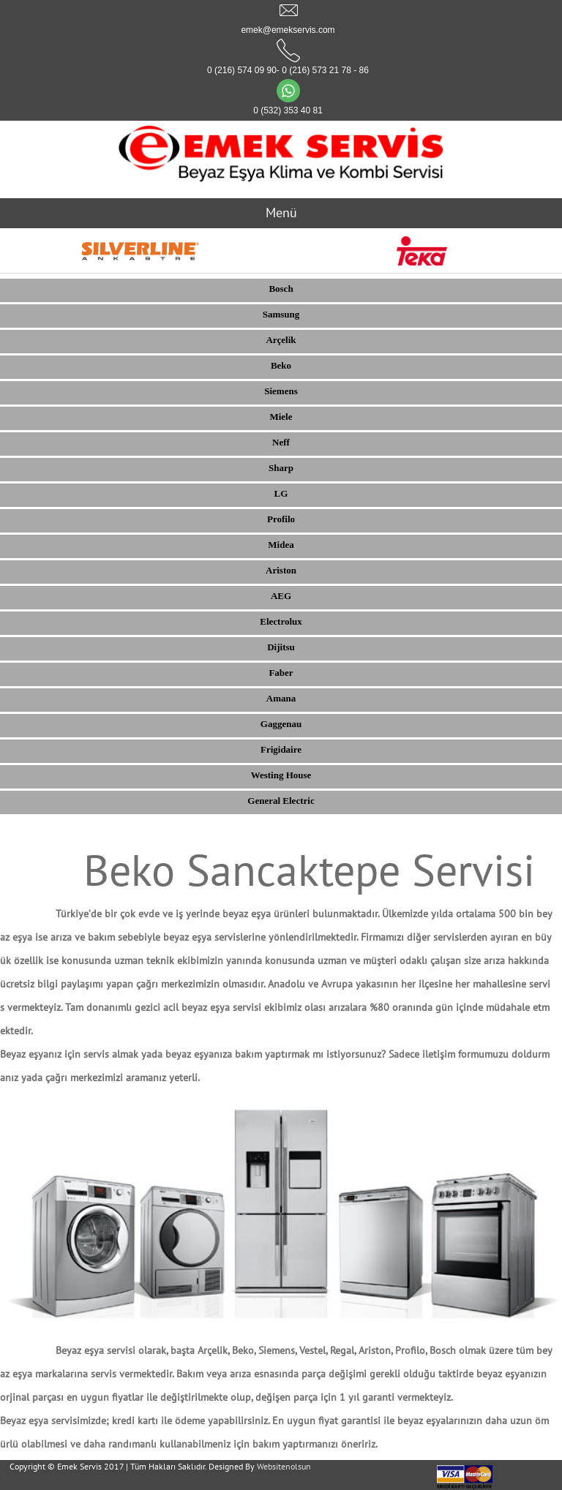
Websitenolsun (284, 1466)
